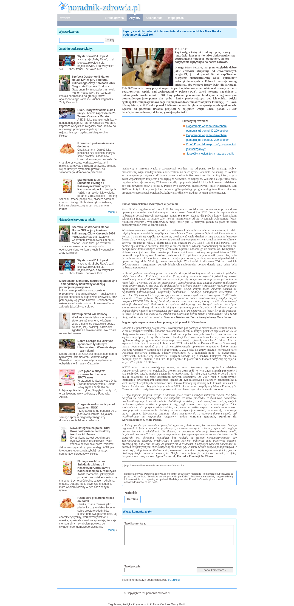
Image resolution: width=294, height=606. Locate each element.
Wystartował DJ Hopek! (92, 56)
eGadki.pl (174, 579)
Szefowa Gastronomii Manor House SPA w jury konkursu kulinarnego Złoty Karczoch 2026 (93, 80)
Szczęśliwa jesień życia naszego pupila (210, 153)
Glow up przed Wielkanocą (89, 314)
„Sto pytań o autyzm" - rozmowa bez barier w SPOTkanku (92, 374)
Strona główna (114, 18)
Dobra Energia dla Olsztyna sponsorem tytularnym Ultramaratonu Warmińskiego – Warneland (96, 345)
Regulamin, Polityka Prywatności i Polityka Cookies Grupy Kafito (147, 604)
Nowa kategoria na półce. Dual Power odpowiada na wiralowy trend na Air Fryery (90, 431)
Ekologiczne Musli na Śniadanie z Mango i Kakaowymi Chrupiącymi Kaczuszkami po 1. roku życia (96, 184)
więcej (111, 212)
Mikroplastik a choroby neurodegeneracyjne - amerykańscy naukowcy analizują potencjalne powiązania (88, 284)
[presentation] (159, 555)
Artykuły (134, 18)
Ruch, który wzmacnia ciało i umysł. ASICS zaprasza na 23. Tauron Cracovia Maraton (96, 113)
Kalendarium (154, 18)
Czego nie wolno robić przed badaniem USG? (96, 406)
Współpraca (176, 18)
